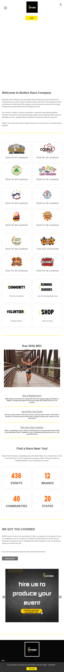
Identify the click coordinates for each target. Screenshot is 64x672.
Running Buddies (8, 622)
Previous (4, 534)
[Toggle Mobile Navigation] (5, 8)
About (3, 630)
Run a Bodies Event (32, 333)
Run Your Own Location (32, 364)
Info (3, 598)
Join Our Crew (7, 618)
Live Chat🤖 (6, 602)
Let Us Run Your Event (32, 349)
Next (61, 534)
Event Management (9, 614)
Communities (6, 638)
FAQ (3, 654)
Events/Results (7, 606)
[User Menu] (60, 4)
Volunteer (5, 642)
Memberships (6, 646)
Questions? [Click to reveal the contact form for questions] (10, 496)
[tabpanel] (32, 533)
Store (3, 610)
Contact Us (5, 650)
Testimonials (6, 634)
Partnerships (6, 626)
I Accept (31, 669)
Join (31, 18)
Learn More (51, 665)
